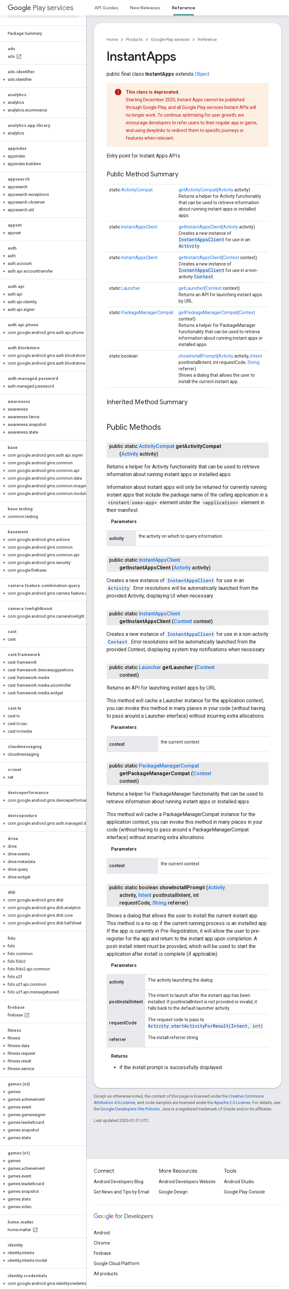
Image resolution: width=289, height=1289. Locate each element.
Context (231, 257)
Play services (40, 8)
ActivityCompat (137, 189)
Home (112, 39)
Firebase (102, 1253)
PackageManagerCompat (147, 312)
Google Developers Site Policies (130, 1109)
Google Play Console (244, 1191)
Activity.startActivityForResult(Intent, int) (205, 1026)
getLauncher (191, 288)
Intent (256, 356)
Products (134, 39)
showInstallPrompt (198, 356)
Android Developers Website (187, 1181)
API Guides (106, 8)
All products (106, 1273)
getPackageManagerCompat (208, 312)
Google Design (173, 1191)
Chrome (102, 1243)
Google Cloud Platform (117, 1263)
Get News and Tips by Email (121, 1191)
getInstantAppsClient (200, 226)
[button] (42, 79)
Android (102, 1232)
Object (202, 74)
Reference (207, 39)
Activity (225, 189)
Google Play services (170, 39)
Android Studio (239, 1181)
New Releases (145, 8)
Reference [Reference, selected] (183, 8)
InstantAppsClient (139, 226)
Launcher (130, 288)
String (253, 362)
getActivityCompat (198, 189)
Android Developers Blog (118, 1181)
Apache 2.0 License (232, 1102)
